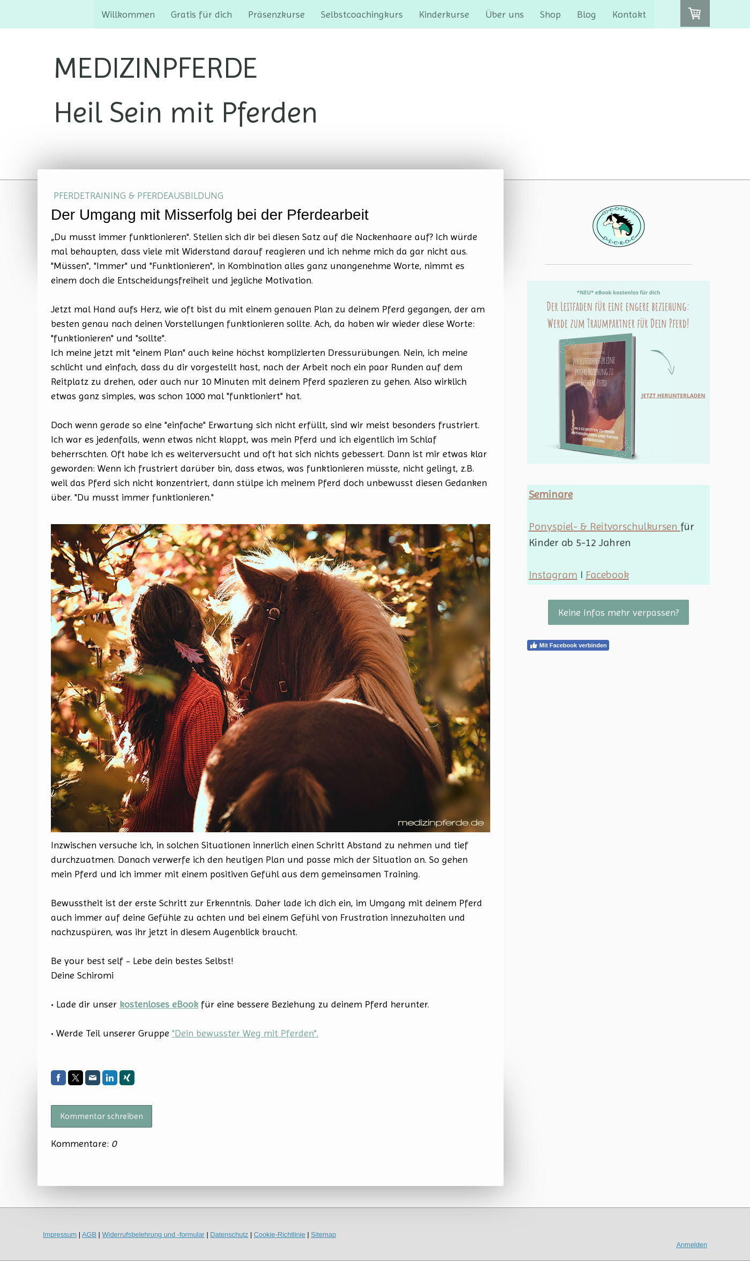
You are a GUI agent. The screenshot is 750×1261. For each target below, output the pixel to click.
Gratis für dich (201, 14)
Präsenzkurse (276, 14)
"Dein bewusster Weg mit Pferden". (245, 1033)
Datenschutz (229, 1234)
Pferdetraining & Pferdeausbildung (138, 195)
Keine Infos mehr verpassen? (618, 612)
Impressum (60, 1234)
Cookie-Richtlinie (279, 1234)
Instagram (553, 575)
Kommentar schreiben (101, 1116)
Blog (586, 14)
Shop (550, 14)
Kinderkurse (444, 14)
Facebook (607, 575)
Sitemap (323, 1234)
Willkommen (128, 14)
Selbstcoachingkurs (362, 14)
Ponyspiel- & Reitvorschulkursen (604, 526)
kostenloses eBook (158, 1004)
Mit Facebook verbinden (568, 645)
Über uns (504, 14)
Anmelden (691, 1245)
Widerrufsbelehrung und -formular (153, 1234)
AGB (89, 1234)
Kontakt (629, 14)
